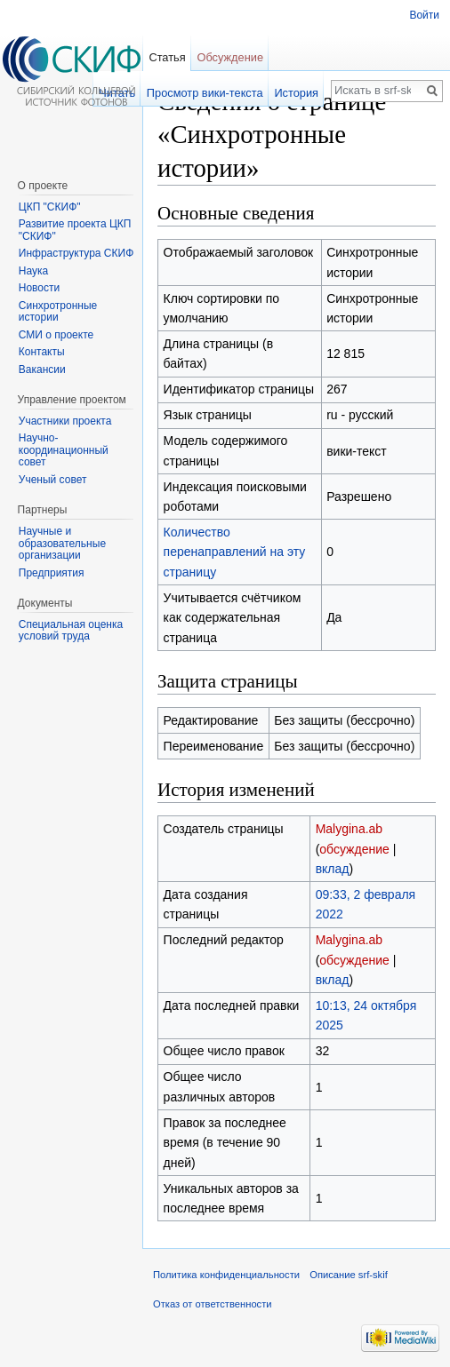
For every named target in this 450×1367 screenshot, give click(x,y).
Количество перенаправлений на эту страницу (235, 552)
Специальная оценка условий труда (71, 630)
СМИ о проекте (56, 335)
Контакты (42, 352)
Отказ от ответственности (212, 1304)
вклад (333, 869)
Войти (424, 15)
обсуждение (354, 849)
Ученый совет (53, 479)
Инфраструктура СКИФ (76, 253)
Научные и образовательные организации (62, 543)
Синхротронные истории (58, 311)
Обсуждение (230, 57)
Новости (39, 288)
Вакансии (42, 369)
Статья (167, 57)
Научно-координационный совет (63, 450)
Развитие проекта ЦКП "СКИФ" (75, 230)
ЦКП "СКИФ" (50, 207)
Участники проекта (65, 421)
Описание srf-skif (348, 1274)
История (296, 92)
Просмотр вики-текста (205, 92)
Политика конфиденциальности (226, 1274)
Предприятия (51, 573)
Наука (33, 271)
